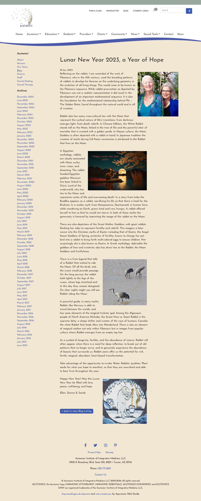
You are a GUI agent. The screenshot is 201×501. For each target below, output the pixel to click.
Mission (21, 63)
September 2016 (25, 320)
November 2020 (25, 182)
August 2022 (24, 150)
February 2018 (24, 271)
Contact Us (100, 474)
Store (180, 34)
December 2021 (25, 161)
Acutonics (33, 34)
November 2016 (25, 317)
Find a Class (95, 11)
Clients (101, 34)
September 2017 (25, 281)
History (21, 74)
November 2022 (25, 143)
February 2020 (25, 200)
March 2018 (23, 267)
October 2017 (24, 278)
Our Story (22, 67)
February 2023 (24, 132)
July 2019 (22, 221)
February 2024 (25, 114)
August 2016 (23, 324)
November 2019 (25, 210)
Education (51, 34)
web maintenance (103, 494)
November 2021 (25, 164)
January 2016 (24, 338)
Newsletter (112, 11)
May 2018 (22, 260)
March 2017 (23, 303)
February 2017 (24, 306)
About (20, 60)
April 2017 (22, 299)
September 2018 (25, 246)
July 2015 (21, 342)
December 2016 (25, 313)
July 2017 (21, 288)
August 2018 (23, 249)
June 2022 (22, 154)
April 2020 (22, 196)
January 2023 (24, 136)
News (134, 34)
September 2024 (25, 107)
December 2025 (25, 97)
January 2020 (24, 203)
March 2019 (23, 232)
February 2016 (24, 335)
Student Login (140, 11)
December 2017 (25, 274)
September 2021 (25, 168)
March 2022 (23, 157)
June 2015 (22, 345)
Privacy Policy (94, 452)
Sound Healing (25, 81)
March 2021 (23, 175)
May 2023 (22, 129)
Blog (125, 11)
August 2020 (24, 186)
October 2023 (24, 122)
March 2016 (23, 331)
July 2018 (21, 253)
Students (68, 34)
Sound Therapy (25, 85)
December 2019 (25, 207)
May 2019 (22, 228)
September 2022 (25, 146)
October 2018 (24, 242)
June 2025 (22, 100)
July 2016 (22, 328)
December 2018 (25, 239)
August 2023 (24, 125)
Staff (19, 77)
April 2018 (22, 264)
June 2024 (22, 111)
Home (19, 34)
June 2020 (22, 189)
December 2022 (25, 139)
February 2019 (24, 235)
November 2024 (25, 104)
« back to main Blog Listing (76, 411)
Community (118, 34)
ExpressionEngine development (76, 494)
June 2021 (22, 171)
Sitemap (109, 452)
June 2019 (22, 225)
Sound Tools (151, 34)
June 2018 (22, 257)
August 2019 (23, 217)
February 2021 (24, 178)
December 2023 (25, 118)
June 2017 (22, 292)
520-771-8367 (104, 468)
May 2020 (22, 193)
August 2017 (23, 285)
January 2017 (24, 310)
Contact (168, 34)
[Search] (172, 10)
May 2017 (22, 296)
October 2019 (24, 214)
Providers (85, 34)
